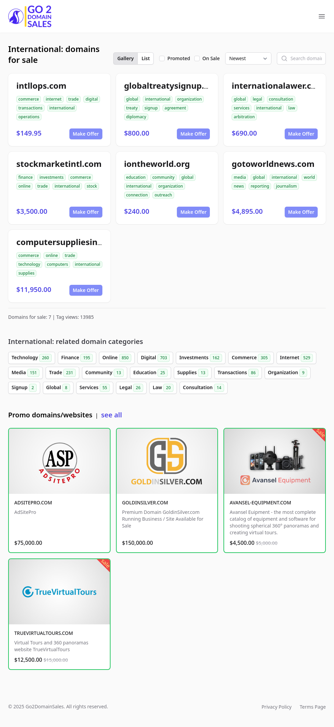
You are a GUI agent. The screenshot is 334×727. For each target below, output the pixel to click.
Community (104, 373)
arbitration (244, 117)
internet (53, 99)
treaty (132, 108)
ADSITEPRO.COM (33, 502)
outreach (163, 195)
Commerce (251, 358)
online (24, 186)
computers (57, 264)
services (241, 108)
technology (29, 264)
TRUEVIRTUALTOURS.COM (43, 633)
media (240, 177)
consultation (281, 99)
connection (137, 195)
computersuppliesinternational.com (89, 241)
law (291, 108)
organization (189, 99)
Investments (200, 358)
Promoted (178, 58)
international (62, 108)
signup (151, 108)
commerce (28, 99)
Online (116, 358)
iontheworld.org (157, 163)
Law (163, 388)
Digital (155, 358)
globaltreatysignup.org (171, 85)
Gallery (125, 58)
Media (25, 373)
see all (111, 414)
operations (28, 117)
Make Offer (86, 134)
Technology (32, 358)
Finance (77, 358)
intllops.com (41, 85)
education (136, 177)
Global (58, 388)
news (239, 186)
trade (73, 99)
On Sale (211, 58)
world (309, 177)
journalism (286, 186)
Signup (24, 388)
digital (91, 99)
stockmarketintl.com (59, 163)
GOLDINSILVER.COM (145, 502)
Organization (287, 373)
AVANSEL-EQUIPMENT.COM (260, 502)
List (145, 58)
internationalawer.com (278, 85)
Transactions (238, 373)
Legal (131, 388)
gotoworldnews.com (273, 163)
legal (257, 99)
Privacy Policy (276, 707)
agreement (175, 108)
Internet (296, 358)
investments (51, 177)
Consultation (203, 388)
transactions (30, 108)
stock (92, 186)
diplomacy (136, 117)
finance (25, 177)
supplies (26, 273)
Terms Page (313, 707)
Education (150, 373)
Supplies (192, 373)
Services (95, 388)
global (132, 99)
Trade (62, 373)
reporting (260, 186)
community (163, 177)
